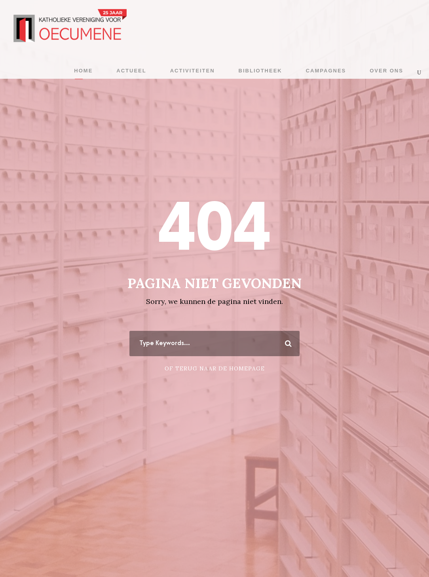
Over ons (386, 71)
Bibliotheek (260, 71)
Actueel (131, 71)
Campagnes (326, 71)
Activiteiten (192, 71)
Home (83, 71)
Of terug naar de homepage (215, 368)
